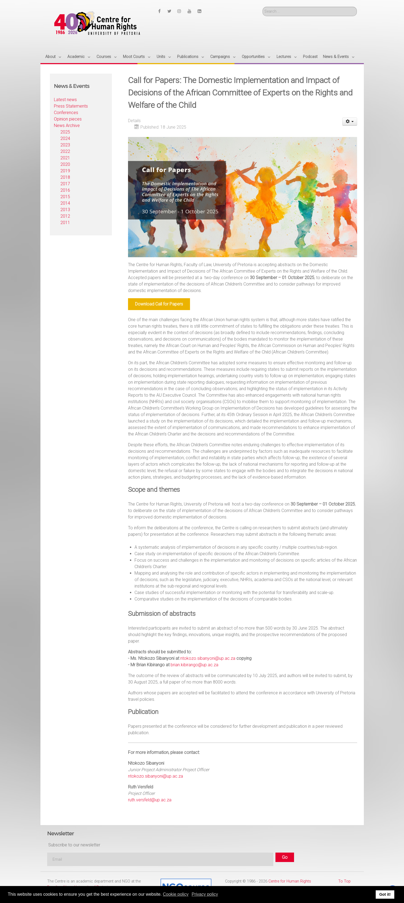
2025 (65, 132)
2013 (65, 209)
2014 (65, 203)
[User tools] (349, 122)
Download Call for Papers (159, 304)
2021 (65, 157)
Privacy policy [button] (205, 894)
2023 (65, 144)
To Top (344, 881)
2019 (65, 170)
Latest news (65, 99)
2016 (65, 190)
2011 (65, 222)
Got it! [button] (385, 894)
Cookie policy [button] (175, 894)
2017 (65, 183)
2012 (65, 216)
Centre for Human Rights (289, 881)
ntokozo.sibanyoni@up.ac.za (207, 658)
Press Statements (71, 106)
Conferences (66, 112)
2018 (65, 177)
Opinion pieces (68, 119)
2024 (65, 138)
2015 (65, 196)
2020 (65, 164)
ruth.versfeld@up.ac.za (149, 799)
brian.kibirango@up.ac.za (194, 664)
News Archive (67, 125)
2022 (65, 151)
